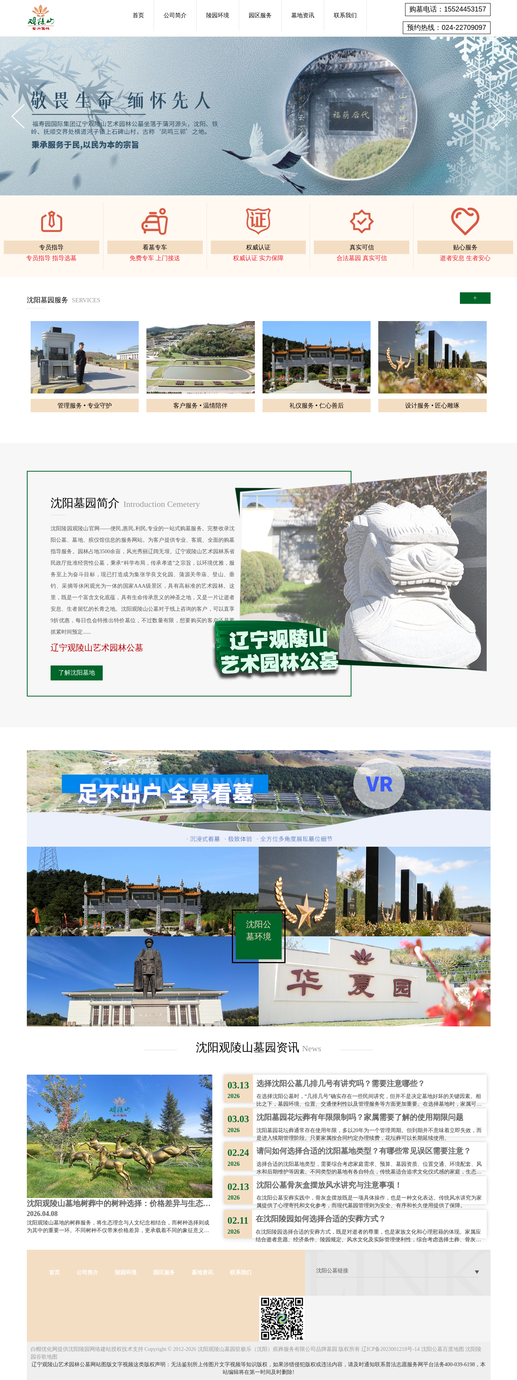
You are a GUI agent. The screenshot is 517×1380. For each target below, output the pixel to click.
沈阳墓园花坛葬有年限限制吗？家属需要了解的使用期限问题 (359, 1117)
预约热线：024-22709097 (446, 27)
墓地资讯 (302, 15)
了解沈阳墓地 (76, 672)
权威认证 (258, 247)
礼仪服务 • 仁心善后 (316, 405)
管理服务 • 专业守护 (84, 405)
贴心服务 (465, 247)
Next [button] (499, 116)
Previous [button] (18, 116)
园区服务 (260, 15)
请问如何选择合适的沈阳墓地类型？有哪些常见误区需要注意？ (363, 1151)
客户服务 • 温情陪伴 (200, 405)
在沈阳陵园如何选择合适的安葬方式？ (321, 1218)
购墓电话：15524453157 (447, 9)
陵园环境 (217, 15)
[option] (258, 115)
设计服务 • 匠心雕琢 (432, 405)
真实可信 (362, 247)
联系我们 (345, 15)
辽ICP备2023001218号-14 (390, 1349)
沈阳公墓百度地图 (442, 1349)
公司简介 (175, 15)
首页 (138, 15)
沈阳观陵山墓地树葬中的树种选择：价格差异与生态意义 (119, 1204)
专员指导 (51, 247)
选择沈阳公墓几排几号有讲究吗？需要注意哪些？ (340, 1083)
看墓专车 (155, 247)
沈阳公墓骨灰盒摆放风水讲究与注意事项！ (329, 1185)
